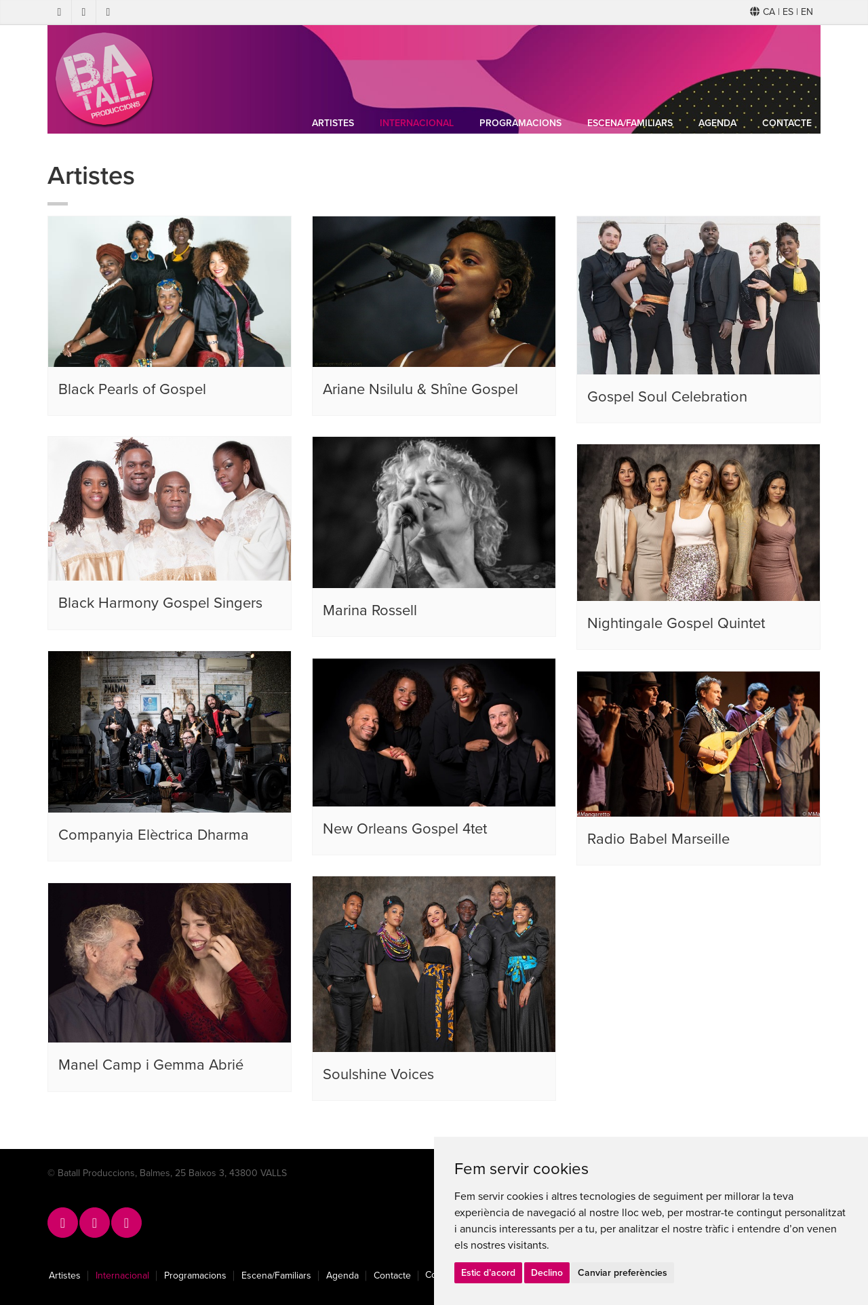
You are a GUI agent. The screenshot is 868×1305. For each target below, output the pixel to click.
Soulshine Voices (378, 1074)
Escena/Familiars (630, 123)
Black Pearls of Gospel (132, 389)
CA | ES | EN (781, 12)
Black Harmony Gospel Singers (160, 603)
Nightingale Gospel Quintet (676, 623)
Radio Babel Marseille (658, 839)
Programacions (520, 123)
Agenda (717, 123)
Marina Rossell (370, 610)
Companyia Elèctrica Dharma (153, 835)
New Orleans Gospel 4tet (405, 829)
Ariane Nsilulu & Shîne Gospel (420, 389)
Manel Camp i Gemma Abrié (150, 1065)
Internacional (417, 123)
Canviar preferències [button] (622, 1273)
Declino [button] (547, 1273)
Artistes (333, 123)
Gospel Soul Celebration (667, 397)
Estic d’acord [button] (488, 1273)
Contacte (787, 123)
